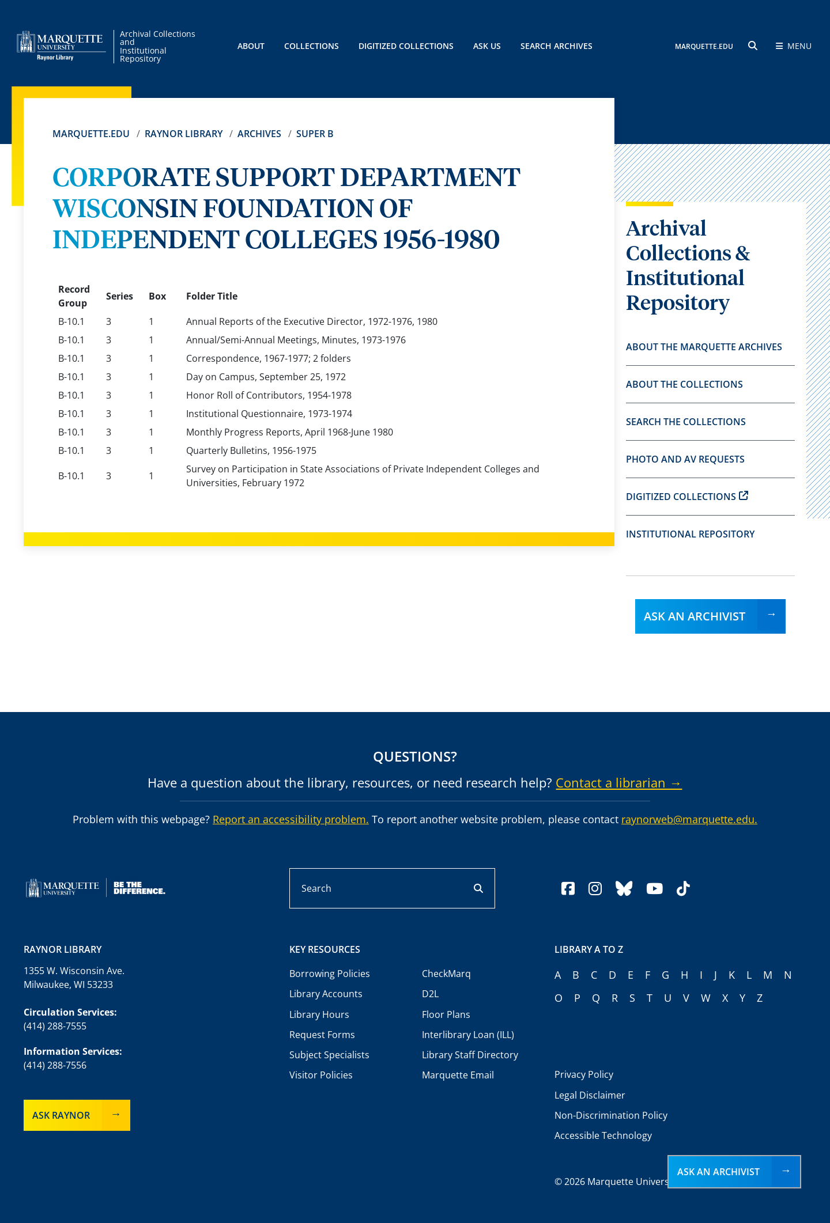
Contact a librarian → (619, 782)
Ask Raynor (61, 1115)
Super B (315, 133)
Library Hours (319, 1014)
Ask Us (487, 45)
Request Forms (322, 1034)
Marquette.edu (91, 133)
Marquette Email (458, 1075)
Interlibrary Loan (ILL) (468, 1034)
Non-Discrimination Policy (610, 1115)
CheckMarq (446, 973)
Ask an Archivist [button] (718, 1171)
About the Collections (684, 384)
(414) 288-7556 (55, 1065)
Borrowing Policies (329, 973)
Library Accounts (326, 993)
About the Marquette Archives (704, 346)
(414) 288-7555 (55, 1026)
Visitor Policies (321, 1075)
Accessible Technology (603, 1135)
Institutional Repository (690, 534)
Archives (259, 133)
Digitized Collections (406, 45)
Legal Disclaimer (589, 1095)
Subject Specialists (329, 1054)
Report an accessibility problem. (291, 819)
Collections (311, 45)
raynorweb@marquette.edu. (689, 819)
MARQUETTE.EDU (704, 46)
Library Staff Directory (470, 1054)
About (251, 45)
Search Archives (556, 45)
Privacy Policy (583, 1074)
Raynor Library (183, 133)
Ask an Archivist (694, 616)
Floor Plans (446, 1014)
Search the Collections (686, 421)
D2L (430, 993)
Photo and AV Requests (685, 459)
